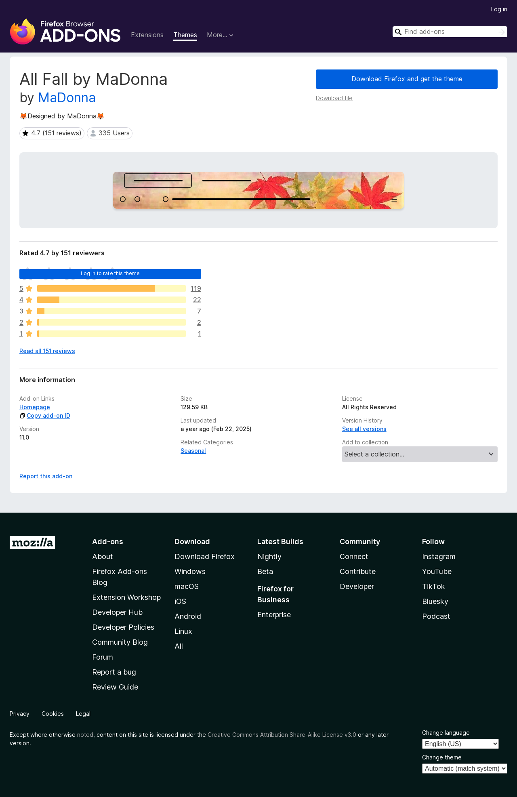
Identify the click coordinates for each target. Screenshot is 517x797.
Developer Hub (117, 612)
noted (85, 734)
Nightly (269, 556)
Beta (265, 571)
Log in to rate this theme (110, 273)
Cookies (53, 713)
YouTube (437, 571)
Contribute (358, 571)
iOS (180, 601)
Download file (334, 98)
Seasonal (193, 450)
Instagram (439, 556)
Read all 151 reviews (47, 350)
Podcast (436, 616)
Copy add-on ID (44, 415)
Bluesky (435, 601)
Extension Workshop (126, 597)
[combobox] (450, 31)
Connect (354, 556)
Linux (183, 631)
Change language (446, 732)
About (102, 556)
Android (187, 616)
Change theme (442, 757)
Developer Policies (123, 627)
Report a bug (114, 672)
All (178, 646)
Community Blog (120, 642)
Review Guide (115, 687)
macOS (186, 586)
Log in (499, 9)
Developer (357, 586)
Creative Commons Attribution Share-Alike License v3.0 (282, 734)
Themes (185, 35)
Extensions (147, 35)
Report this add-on (45, 476)
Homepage (34, 407)
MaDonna (67, 97)
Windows (190, 571)
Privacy (19, 713)
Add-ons (107, 541)
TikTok (433, 586)
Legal (83, 713)
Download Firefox (204, 556)
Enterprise (274, 614)
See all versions (364, 428)
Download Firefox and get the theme (406, 79)
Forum (102, 657)
